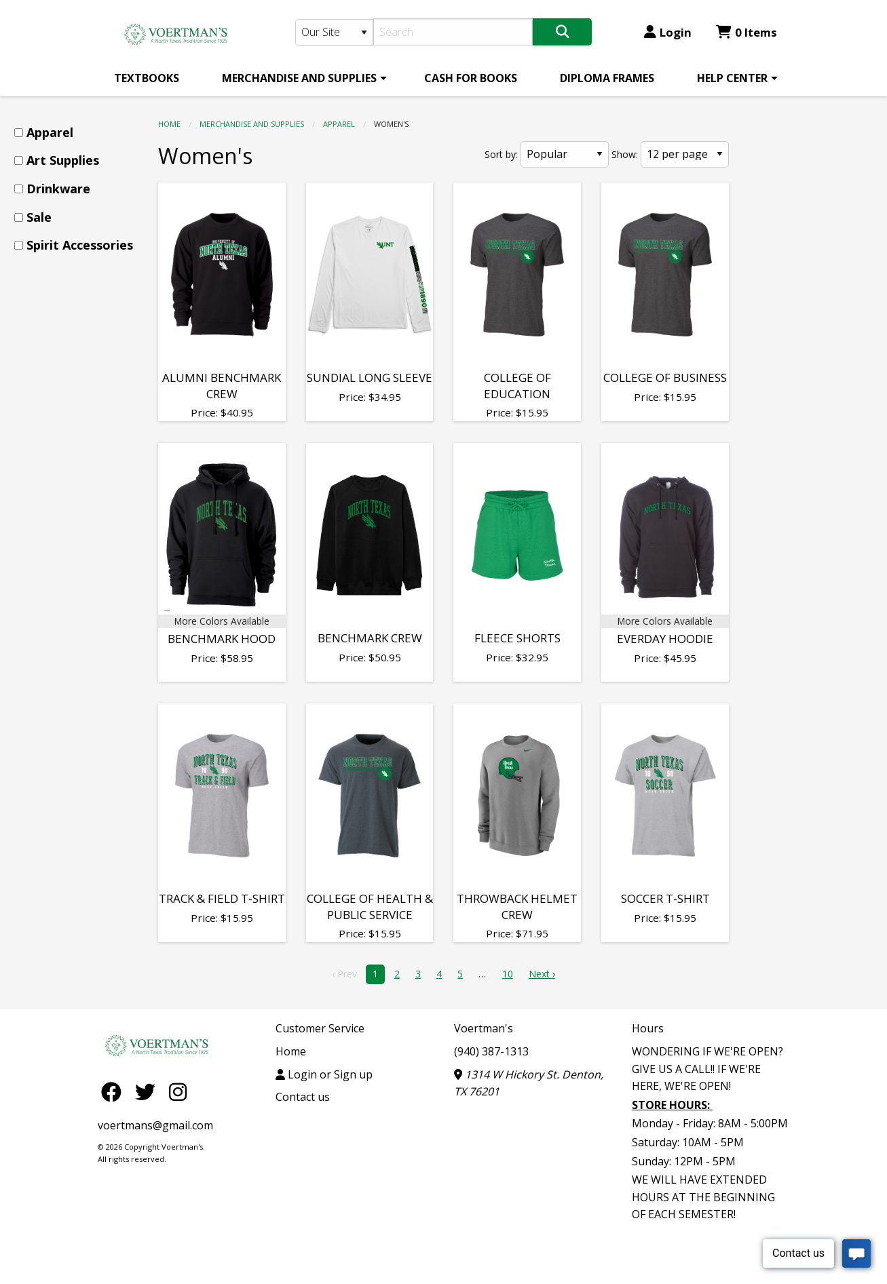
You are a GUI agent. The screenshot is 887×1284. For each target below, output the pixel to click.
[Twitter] (148, 1091)
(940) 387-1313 (491, 1051)
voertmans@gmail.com (155, 1125)
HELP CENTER (732, 78)
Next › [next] (542, 973)
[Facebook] (114, 1091)
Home (169, 124)
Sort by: (501, 154)
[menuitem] (146, 78)
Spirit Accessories (79, 245)
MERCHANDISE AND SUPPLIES (299, 78)
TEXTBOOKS (146, 78)
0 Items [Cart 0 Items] (746, 32)
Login (668, 32)
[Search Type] (334, 32)
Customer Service (320, 1028)
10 (507, 973)
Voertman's (483, 1028)
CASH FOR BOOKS (470, 78)
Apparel (339, 124)
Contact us (303, 1096)
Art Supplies (62, 160)
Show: (624, 154)
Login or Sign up (324, 1074)
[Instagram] (178, 1091)
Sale (39, 217)
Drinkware (58, 188)
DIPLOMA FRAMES (607, 78)
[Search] (453, 31)
